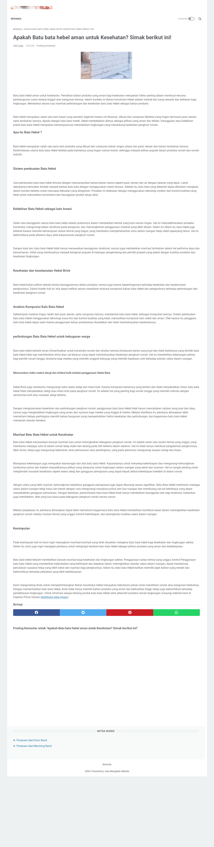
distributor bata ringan (107, 706)
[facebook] (29, 721)
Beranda (18, 13)
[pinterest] (92, 721)
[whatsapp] (123, 721)
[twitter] (60, 721)
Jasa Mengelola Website (116, 841)
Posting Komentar (46, 50)
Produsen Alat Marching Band (172, 40)
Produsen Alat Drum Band (169, 34)
